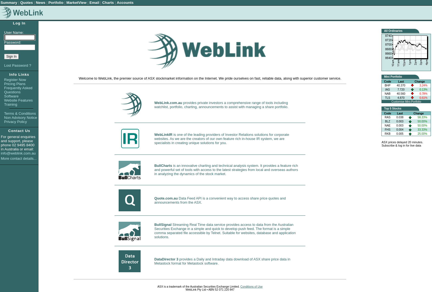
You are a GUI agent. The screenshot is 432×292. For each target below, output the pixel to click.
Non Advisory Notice (20, 118)
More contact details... (19, 158)
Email (94, 3)
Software (11, 96)
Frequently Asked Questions (18, 90)
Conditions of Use (251, 286)
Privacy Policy (15, 122)
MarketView (76, 3)
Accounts (125, 3)
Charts (108, 3)
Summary (9, 3)
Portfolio (55, 3)
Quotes (26, 3)
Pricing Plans (15, 84)
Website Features (18, 100)
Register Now (15, 80)
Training (10, 104)
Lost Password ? (17, 65)
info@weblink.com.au (18, 153)
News (40, 3)
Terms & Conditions (20, 113)
